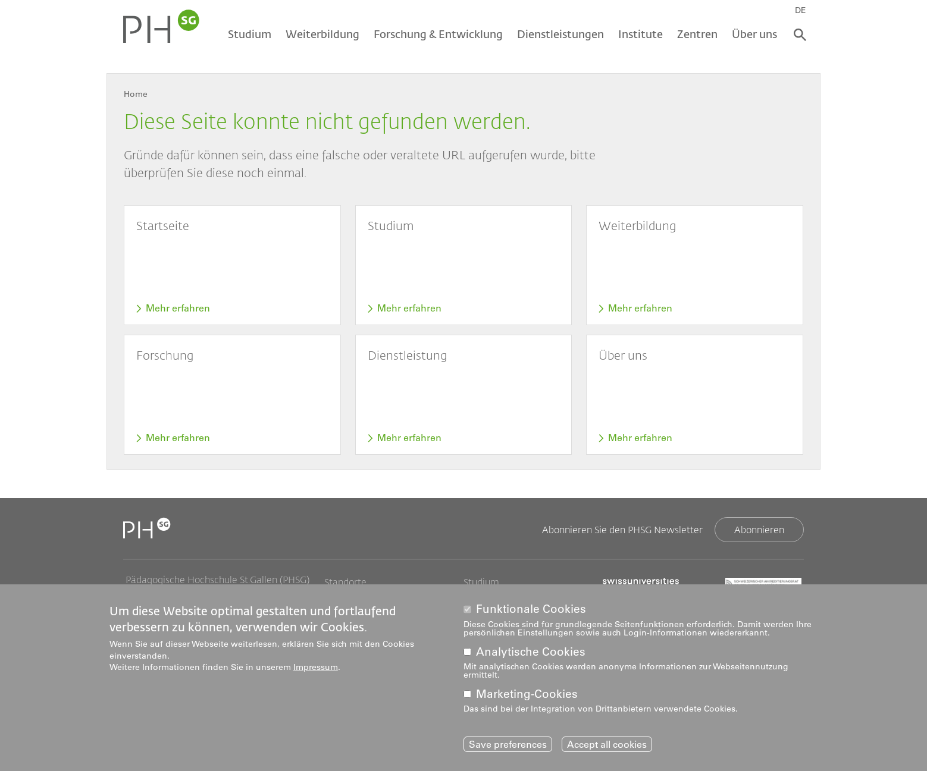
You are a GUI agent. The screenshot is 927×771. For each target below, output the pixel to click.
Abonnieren (759, 529)
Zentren (697, 34)
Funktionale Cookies (531, 611)
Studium (249, 34)
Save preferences (508, 747)
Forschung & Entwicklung (438, 34)
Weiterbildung (322, 34)
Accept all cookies (607, 747)
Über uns (754, 34)
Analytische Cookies (530, 654)
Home (136, 94)
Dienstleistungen (560, 34)
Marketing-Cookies (527, 696)
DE (800, 10)
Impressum (315, 669)
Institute (640, 34)
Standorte (345, 582)
